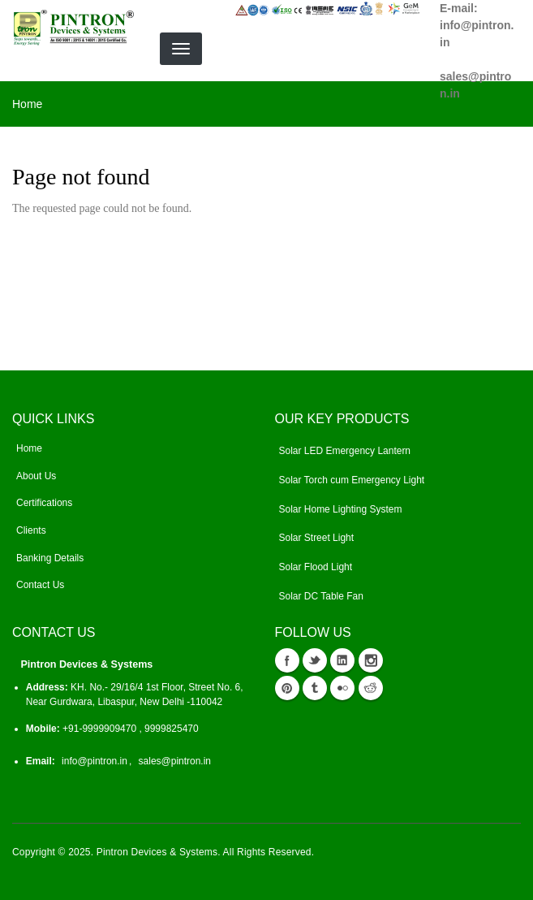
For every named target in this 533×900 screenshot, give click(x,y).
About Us (36, 476)
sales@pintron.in (175, 761)
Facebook (287, 660)
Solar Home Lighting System (340, 509)
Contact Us (40, 585)
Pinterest (287, 688)
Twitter (315, 660)
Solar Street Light (317, 537)
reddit (371, 688)
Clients (31, 530)
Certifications (44, 502)
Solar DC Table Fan (321, 596)
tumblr (315, 688)
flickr (342, 688)
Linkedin (342, 660)
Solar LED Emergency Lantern (345, 450)
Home (27, 103)
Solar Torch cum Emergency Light (352, 480)
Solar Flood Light (316, 567)
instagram (371, 660)
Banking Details (50, 558)
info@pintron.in (94, 761)
